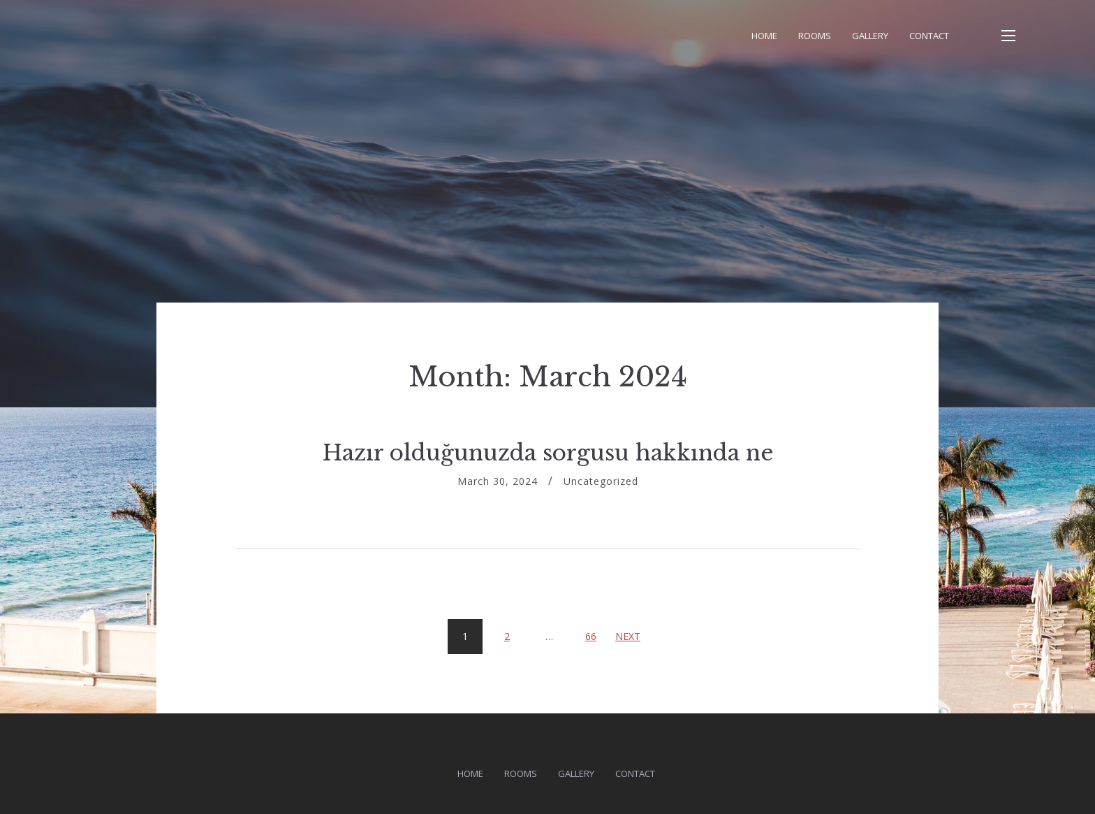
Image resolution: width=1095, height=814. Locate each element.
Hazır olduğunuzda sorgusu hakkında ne (548, 452)
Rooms (814, 35)
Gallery (870, 35)
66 (596, 631)
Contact (929, 35)
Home (764, 35)
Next (627, 636)
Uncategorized (601, 481)
